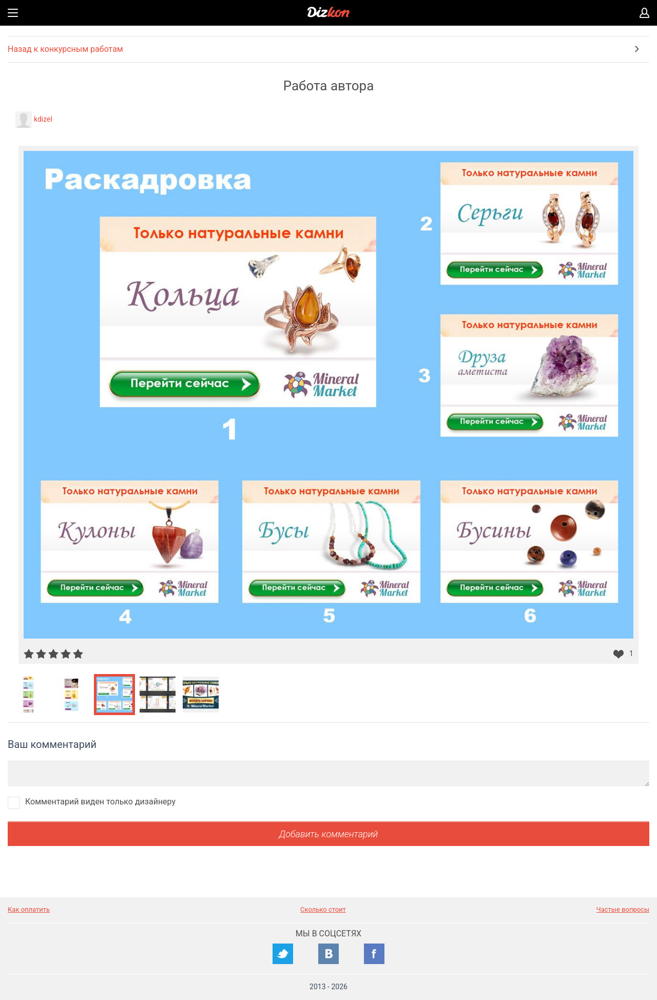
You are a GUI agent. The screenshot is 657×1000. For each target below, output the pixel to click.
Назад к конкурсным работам (65, 49)
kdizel (43, 119)
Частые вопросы (622, 909)
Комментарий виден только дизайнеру (100, 801)
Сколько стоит (323, 909)
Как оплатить (29, 909)
